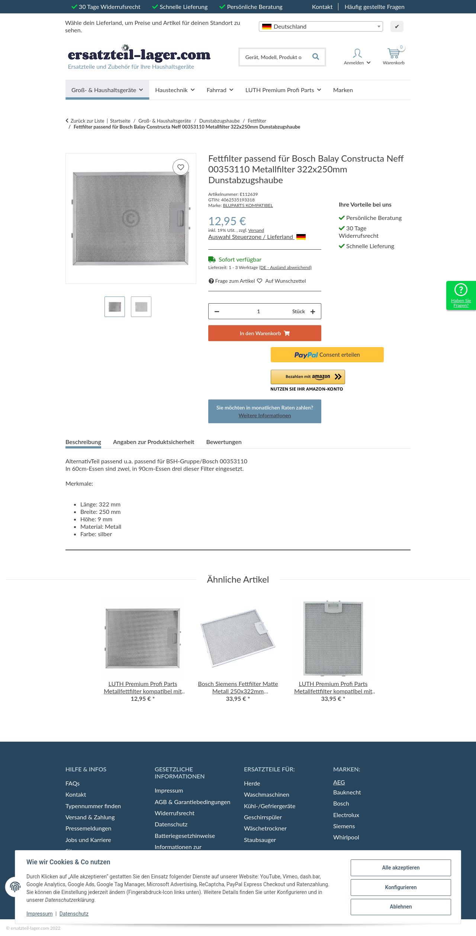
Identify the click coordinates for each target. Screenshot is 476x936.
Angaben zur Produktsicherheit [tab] (153, 441)
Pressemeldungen (88, 828)
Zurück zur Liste (87, 121)
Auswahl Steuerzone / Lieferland (257, 236)
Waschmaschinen (266, 794)
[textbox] (321, 26)
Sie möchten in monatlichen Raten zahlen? (264, 411)
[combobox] (321, 26)
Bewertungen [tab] (223, 441)
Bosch (341, 803)
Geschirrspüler (263, 816)
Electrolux (346, 814)
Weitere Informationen (264, 415)
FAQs (72, 783)
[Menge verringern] (217, 311)
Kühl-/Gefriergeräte (270, 805)
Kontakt (322, 6)
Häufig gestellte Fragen (374, 6)
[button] (357, 56)
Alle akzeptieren (400, 868)
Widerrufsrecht (174, 812)
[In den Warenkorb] (71, 149)
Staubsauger (260, 839)
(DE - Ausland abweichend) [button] (285, 267)
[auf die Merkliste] (181, 167)
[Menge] (259, 311)
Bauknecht (347, 792)
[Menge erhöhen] (313, 311)
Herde (252, 783)
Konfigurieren (400, 887)
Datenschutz (74, 914)
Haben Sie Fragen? (461, 303)
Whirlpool (346, 837)
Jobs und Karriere (88, 839)
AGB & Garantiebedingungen (192, 801)
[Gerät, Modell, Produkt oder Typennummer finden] (273, 57)
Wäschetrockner (265, 828)
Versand (256, 230)
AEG (339, 782)
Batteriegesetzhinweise (185, 835)
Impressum (40, 914)
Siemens (344, 825)
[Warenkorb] (394, 56)
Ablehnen (400, 907)
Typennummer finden (93, 805)
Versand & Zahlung (90, 816)
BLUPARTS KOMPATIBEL (248, 205)
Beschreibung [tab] (83, 441)
